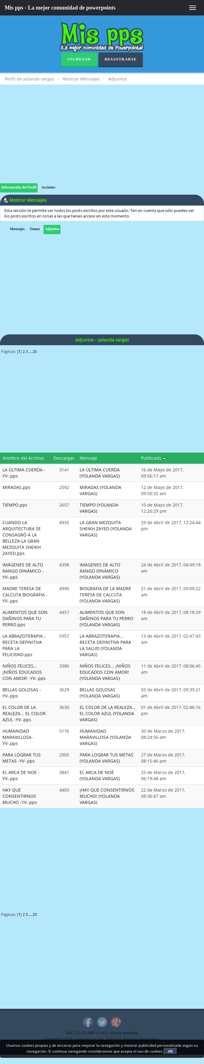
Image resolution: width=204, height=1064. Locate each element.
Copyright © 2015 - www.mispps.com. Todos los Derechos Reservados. (102, 1039)
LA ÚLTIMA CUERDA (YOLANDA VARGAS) (100, 473)
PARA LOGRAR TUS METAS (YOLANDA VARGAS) (106, 758)
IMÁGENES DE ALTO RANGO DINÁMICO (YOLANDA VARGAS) (100, 571)
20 (34, 351)
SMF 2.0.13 (75, 1033)
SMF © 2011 (98, 1033)
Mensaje (88, 458)
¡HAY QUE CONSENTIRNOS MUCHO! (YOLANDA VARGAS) (107, 796)
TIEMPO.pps (14, 505)
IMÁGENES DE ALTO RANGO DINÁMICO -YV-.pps (23, 571)
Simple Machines (124, 1033)
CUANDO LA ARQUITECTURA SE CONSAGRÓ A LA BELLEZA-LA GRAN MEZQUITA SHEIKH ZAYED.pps (21, 538)
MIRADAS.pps (16, 487)
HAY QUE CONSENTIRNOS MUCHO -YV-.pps (19, 796)
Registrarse (121, 59)
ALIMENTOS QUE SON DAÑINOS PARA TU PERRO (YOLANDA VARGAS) (106, 618)
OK (170, 1051)
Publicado (153, 458)
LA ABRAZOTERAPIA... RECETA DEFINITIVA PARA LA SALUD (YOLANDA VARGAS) (105, 645)
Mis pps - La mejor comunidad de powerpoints (60, 8)
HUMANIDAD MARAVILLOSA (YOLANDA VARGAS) (105, 737)
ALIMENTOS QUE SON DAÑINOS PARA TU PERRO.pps (25, 618)
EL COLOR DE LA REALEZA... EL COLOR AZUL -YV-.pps (24, 713)
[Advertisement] (102, 140)
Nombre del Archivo (23, 458)
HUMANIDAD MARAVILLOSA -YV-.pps (18, 737)
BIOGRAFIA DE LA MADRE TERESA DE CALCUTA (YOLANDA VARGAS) (105, 595)
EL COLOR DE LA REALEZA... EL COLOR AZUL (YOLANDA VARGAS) (108, 713)
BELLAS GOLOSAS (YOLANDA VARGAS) (100, 693)
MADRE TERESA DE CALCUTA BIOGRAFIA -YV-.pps (25, 595)
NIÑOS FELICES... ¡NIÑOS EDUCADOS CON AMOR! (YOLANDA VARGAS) (105, 672)
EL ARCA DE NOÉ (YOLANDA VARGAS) (100, 775)
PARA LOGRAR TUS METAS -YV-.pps (21, 758)
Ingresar (79, 59)
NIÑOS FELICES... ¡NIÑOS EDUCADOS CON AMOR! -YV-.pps (24, 672)
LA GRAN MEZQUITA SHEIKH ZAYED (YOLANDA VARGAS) (106, 529)
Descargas (64, 458)
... (30, 351)
